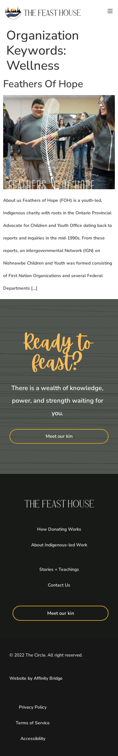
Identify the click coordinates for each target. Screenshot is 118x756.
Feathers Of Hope (43, 84)
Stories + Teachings (59, 569)
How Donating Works (59, 529)
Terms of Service (33, 723)
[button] (110, 12)
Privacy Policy (33, 707)
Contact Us (59, 585)
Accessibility (32, 739)
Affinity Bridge (48, 678)
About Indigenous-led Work (59, 545)
